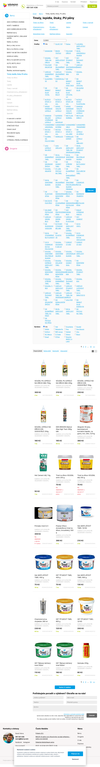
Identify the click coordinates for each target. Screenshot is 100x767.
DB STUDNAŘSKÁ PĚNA (59, 203)
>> (94, 347)
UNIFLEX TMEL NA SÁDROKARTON (59, 295)
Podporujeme (7, 760)
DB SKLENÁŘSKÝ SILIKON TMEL (59, 183)
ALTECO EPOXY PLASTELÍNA (80, 102)
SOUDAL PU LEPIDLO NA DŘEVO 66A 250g (64, 382)
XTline (57, 337)
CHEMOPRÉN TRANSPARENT (80, 126)
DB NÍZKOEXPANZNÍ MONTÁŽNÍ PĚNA (59, 195)
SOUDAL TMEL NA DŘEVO (48, 60)
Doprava (80, 744)
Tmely (52, 22)
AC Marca (48, 334)
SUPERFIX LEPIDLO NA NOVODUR (59, 119)
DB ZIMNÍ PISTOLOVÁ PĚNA (49, 212)
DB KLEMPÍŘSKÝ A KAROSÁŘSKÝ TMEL (70, 173)
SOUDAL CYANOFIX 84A (69, 272)
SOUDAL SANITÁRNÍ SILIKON (59, 254)
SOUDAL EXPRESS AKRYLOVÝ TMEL (49, 264)
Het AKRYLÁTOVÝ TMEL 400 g (41, 576)
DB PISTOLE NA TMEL (79, 311)
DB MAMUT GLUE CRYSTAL (79, 82)
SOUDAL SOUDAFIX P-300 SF (59, 244)
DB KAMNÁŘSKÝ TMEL (49, 157)
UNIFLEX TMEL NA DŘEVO (69, 295)
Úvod (34, 14)
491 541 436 (32, 7)
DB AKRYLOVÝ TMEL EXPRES (70, 227)
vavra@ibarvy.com (21, 739)
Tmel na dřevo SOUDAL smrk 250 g (65, 476)
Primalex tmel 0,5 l (41, 526)
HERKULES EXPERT (69, 138)
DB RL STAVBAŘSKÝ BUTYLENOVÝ (49, 235)
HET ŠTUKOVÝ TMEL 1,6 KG (85, 620)
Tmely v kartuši (88, 22)
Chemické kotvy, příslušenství (38, 28)
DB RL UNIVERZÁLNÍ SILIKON (80, 53)
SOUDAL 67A (79, 73)
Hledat (82, 6)
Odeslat (92, 715)
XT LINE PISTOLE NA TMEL (58, 171)
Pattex (68, 44)
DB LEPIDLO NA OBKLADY (79, 140)
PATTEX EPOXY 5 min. (58, 132)
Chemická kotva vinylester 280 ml (41, 620)
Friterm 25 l (40, 733)
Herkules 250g (82, 663)
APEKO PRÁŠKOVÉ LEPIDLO (48, 109)
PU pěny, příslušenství (54, 28)
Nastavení (75, 759)
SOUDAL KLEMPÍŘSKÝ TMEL (70, 235)
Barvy (12, 16)
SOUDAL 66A (69, 73)
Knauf (47, 337)
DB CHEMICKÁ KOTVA (80, 182)
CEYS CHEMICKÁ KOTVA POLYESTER (49, 245)
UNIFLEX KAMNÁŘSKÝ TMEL (49, 74)
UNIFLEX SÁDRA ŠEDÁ (58, 219)
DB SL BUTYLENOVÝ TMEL (80, 164)
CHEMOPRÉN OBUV (70, 126)
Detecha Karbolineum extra (45, 742)
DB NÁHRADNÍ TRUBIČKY (80, 194)
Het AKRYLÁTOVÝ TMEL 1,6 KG (84, 527)
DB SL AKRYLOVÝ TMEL (70, 311)
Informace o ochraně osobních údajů (74, 714)
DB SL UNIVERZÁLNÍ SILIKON (59, 157)
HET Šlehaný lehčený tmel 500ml (64, 664)
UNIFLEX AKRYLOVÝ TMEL (59, 288)
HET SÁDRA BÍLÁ (68, 212)
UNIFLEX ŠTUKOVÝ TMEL (69, 288)
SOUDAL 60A (79, 280)
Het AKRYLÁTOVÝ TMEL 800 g (84, 576)
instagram (26, 742)
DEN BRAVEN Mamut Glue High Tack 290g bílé (64, 429)
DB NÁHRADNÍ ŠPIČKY (49, 164)
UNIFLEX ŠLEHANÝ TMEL (48, 295)
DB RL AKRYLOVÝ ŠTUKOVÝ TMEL (80, 149)
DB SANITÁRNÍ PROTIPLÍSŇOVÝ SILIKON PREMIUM (70, 184)
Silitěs (47, 329)
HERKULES (59, 136)
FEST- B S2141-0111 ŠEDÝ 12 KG (46, 746)
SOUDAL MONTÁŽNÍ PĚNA (49, 272)
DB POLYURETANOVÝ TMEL (80, 171)
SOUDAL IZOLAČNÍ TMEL (58, 263)
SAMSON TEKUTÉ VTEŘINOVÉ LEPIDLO (80, 110)
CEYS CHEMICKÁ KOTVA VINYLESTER (80, 236)
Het (56, 327)
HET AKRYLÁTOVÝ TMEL (59, 60)
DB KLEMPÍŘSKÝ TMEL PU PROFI (49, 312)
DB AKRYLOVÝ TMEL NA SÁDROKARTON (70, 149)
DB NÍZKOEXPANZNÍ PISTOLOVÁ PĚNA (70, 204)
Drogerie (13, 149)
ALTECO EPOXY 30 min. (69, 102)
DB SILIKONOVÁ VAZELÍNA (49, 226)
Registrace (93, 2)
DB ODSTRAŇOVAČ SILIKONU (70, 67)
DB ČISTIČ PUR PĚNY (48, 202)
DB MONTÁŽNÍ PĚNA (80, 263)
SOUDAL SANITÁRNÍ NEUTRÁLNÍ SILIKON (49, 255)
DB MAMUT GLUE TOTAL (47, 91)
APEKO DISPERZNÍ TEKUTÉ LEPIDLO (69, 110)
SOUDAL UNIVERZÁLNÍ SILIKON (70, 254)
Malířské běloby (55, 34)
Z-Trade (58, 334)
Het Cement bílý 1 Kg (42, 475)
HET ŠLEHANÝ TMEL (79, 60)
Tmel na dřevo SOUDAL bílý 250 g (86, 476)
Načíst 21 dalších (65, 687)
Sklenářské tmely (39, 34)
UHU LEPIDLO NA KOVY (48, 148)
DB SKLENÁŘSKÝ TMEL (59, 67)
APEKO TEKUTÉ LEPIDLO (58, 109)
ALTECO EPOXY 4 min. (48, 102)
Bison (78, 334)
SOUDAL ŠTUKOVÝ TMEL (79, 272)
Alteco (68, 334)
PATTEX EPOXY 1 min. (48, 132)
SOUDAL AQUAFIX (48, 170)
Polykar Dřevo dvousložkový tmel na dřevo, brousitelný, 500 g (64, 529)
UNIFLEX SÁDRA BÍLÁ (48, 219)
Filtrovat (90, 190)
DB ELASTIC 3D (58, 235)
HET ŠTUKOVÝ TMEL (69, 60)
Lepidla (68, 22)
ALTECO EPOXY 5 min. (58, 102)
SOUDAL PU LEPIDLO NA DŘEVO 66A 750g (43, 382)
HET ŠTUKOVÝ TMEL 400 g (64, 576)
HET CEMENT (79, 218)
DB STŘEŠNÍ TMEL (69, 164)
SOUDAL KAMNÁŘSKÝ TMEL (59, 281)
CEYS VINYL (78, 225)
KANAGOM (48, 51)
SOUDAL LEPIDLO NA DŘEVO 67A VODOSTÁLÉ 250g (43, 429)
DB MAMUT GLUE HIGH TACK (70, 82)
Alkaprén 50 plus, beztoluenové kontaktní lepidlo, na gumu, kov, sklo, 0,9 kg (86, 430)
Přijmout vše (75, 754)
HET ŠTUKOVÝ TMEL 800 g (64, 620)
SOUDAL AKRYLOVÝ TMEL (80, 254)
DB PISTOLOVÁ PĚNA (80, 203)
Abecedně (63, 351)
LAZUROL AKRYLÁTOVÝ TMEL (80, 46)
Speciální (69, 34)
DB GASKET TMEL (58, 164)
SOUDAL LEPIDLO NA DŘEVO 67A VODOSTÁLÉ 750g (85, 383)
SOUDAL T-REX (49, 287)
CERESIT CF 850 (69, 243)
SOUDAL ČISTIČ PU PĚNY (69, 194)
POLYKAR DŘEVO (69, 52)
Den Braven (80, 329)
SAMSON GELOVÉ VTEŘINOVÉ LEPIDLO (49, 119)
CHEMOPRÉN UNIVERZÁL (49, 126)
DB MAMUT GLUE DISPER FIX (80, 303)
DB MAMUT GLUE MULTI (58, 91)
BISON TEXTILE (58, 52)
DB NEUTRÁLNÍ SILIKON (80, 157)
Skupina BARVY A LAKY (69, 339)
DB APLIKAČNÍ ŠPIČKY (48, 302)
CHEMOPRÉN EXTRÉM (59, 126)
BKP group (59, 332)
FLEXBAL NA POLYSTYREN (49, 139)
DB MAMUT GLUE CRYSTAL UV (69, 92)
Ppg (67, 329)
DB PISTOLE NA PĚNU (48, 320)
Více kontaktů (20, 746)
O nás (79, 740)
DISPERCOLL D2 (59, 80)
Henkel (68, 332)
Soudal (78, 327)
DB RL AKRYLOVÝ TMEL (59, 311)
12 (91, 347)
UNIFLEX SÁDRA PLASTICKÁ (70, 219)
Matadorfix (59, 329)
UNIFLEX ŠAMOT (79, 66)
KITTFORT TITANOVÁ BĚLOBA (58, 226)
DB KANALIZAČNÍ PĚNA (59, 302)
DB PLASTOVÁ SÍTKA (48, 194)
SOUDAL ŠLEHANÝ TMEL (69, 281)
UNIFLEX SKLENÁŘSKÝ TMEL (59, 74)
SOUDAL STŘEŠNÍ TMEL (48, 281)
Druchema (69, 327)
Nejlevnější (47, 351)
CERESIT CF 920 (79, 243)
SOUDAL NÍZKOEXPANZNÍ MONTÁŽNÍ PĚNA (59, 273)
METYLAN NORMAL (69, 117)
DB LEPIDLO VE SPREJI (79, 132)
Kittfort (47, 332)
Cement (85, 27)
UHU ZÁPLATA (58, 147)
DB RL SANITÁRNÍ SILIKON (48, 182)
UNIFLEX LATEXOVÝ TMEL (80, 288)
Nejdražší (55, 351)
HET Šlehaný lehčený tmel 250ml (43, 664)
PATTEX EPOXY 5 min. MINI (69, 132)
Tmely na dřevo (38, 22)
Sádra (68, 27)
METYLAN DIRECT (79, 117)
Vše (46, 44)
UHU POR (69, 300)
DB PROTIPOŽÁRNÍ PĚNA (59, 212)
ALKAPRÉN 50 (48, 80)
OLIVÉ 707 (59, 44)
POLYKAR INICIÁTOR (48, 66)
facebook (18, 742)
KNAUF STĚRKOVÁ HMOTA (80, 212)
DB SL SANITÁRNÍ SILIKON (69, 157)
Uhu (77, 332)
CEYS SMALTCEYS (80, 294)
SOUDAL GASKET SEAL (69, 263)
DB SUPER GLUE (79, 89)
